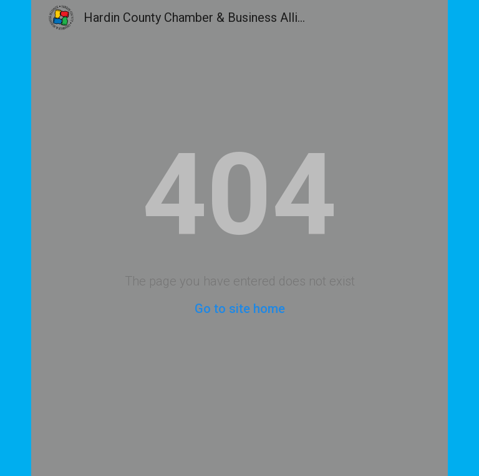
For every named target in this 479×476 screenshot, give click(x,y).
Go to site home (240, 308)
